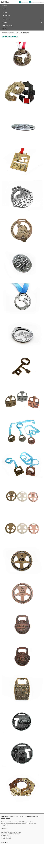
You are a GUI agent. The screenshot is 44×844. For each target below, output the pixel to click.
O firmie (4, 5)
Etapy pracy (6, 15)
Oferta (4, 9)
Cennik (4, 12)
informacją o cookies (27, 821)
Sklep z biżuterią (7, 25)
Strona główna (5, 32)
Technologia (6, 19)
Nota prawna (4, 828)
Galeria (4, 22)
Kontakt (8, 818)
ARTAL (6, 842)
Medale (17, 32)
